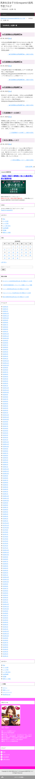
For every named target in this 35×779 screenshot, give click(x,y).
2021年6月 (5, 428)
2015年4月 (5, 595)
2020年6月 (5, 455)
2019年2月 (5, 491)
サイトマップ (6, 767)
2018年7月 (5, 507)
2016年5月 (5, 566)
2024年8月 (5, 342)
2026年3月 (5, 306)
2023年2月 (5, 383)
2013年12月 (6, 631)
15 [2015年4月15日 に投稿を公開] (13, 252)
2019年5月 (5, 484)
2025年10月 (6, 318)
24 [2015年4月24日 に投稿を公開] (21, 255)
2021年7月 (5, 426)
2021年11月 (6, 417)
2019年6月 (5, 482)
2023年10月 (6, 365)
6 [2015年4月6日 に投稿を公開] (4, 249)
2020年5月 (5, 457)
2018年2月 (5, 518)
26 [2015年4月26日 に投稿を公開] (30, 255)
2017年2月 (5, 545)
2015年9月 (5, 584)
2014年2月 (5, 626)
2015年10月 (6, 581)
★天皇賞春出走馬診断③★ (12, 34)
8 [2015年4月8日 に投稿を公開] (13, 249)
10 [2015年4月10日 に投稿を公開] (21, 249)
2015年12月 (6, 577)
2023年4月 (5, 378)
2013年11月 (6, 633)
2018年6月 (5, 509)
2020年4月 (5, 460)
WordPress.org (6, 694)
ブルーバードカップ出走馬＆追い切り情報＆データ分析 (17, 293)
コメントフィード (7, 692)
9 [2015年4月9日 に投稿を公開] (17, 249)
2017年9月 (5, 530)
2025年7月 (5, 324)
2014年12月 (6, 604)
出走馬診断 (5, 228)
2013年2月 (5, 654)
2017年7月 (5, 534)
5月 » (5, 262)
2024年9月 (5, 340)
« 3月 (2, 262)
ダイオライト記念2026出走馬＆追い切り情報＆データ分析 (17, 281)
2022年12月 (6, 388)
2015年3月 (5, 597)
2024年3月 (5, 354)
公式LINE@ (6, 757)
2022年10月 (6, 392)
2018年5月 (5, 512)
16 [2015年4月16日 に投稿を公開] (17, 252)
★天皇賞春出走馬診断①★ (12, 87)
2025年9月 (5, 320)
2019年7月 (5, 480)
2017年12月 (6, 523)
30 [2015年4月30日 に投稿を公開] (17, 258)
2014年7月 (5, 615)
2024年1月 (5, 358)
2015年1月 (5, 602)
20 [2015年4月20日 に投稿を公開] (4, 255)
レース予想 (5, 223)
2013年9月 (5, 638)
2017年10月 (6, 527)
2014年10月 (6, 608)
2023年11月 (6, 363)
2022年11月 (6, 390)
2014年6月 (5, 617)
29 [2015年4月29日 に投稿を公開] (13, 258)
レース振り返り (7, 225)
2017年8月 (5, 532)
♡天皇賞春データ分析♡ (11, 113)
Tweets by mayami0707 (7, 210)
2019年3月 (5, 489)
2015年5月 (5, 593)
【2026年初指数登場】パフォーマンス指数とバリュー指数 (17, 285)
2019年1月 (5, 493)
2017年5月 (5, 539)
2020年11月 (6, 444)
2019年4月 (5, 487)
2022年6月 (5, 401)
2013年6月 (5, 645)
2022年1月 (5, 412)
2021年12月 (6, 415)
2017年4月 (5, 541)
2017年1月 (5, 548)
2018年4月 (5, 514)
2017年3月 (5, 543)
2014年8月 (5, 613)
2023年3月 (5, 381)
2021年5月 (5, 430)
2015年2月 (5, 599)
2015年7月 (5, 588)
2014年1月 (5, 629)
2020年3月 (5, 462)
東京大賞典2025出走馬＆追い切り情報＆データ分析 (16, 296)
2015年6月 (5, 590)
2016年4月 (5, 568)
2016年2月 (5, 572)
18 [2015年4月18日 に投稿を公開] (26, 252)
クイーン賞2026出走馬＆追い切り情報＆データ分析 (16, 289)
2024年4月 (5, 351)
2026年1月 (5, 311)
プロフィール (6, 754)
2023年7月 (5, 372)
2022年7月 (5, 399)
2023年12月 (6, 360)
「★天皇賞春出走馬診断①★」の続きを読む (21, 105)
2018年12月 (6, 496)
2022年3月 (5, 408)
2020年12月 (6, 442)
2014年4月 (5, 622)
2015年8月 (5, 586)
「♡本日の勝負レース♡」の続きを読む (22, 160)
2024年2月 (5, 356)
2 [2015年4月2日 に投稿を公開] (17, 246)
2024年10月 (6, 338)
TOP (4, 752)
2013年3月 (5, 651)
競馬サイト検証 (7, 232)
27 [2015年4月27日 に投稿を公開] (4, 258)
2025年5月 (5, 329)
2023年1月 (5, 385)
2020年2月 (5, 464)
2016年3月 (5, 570)
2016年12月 (6, 550)
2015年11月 (6, 579)
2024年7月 (5, 345)
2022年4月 (5, 406)
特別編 (4, 230)
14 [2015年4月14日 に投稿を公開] (9, 252)
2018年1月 (5, 521)
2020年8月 (5, 451)
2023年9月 (5, 367)
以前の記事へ (29, 166)
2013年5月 (5, 647)
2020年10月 (6, 446)
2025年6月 (5, 327)
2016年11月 (6, 552)
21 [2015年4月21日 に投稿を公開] (9, 255)
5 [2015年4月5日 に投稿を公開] (30, 246)
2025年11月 (6, 315)
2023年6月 (5, 374)
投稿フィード (6, 690)
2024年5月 (5, 349)
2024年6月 (5, 347)
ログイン (5, 687)
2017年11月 (6, 525)
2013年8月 (5, 640)
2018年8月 (5, 505)
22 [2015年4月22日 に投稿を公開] (13, 255)
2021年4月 (5, 433)
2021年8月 (5, 424)
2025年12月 (6, 313)
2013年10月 (6, 636)
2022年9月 (5, 394)
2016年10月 (6, 554)
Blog (10, 38)
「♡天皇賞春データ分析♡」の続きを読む (21, 132)
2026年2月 (5, 309)
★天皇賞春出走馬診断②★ (12, 62)
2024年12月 (6, 333)
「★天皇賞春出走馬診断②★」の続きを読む (21, 79)
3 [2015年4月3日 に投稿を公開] (21, 246)
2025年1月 (5, 331)
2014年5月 (5, 620)
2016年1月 (5, 575)
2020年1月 (5, 466)
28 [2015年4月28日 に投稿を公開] (9, 258)
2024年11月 (6, 336)
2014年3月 (5, 624)
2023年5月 (5, 376)
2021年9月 (5, 421)
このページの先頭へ (19, 777)
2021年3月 (5, 435)
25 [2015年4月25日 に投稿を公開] (26, 255)
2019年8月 (5, 478)
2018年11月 (6, 498)
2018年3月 (5, 516)
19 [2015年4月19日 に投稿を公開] (30, 252)
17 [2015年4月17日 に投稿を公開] (21, 252)
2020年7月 (5, 453)
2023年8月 (5, 369)
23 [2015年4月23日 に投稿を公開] (17, 255)
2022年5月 (5, 403)
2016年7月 (5, 561)
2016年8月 (5, 559)
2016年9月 (5, 557)
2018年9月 (5, 502)
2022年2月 (5, 410)
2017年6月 (5, 536)
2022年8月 (5, 397)
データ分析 (5, 221)
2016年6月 (5, 563)
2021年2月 (5, 437)
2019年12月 (6, 469)
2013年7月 (5, 642)
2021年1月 (5, 439)
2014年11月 (6, 606)
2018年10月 (6, 500)
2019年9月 (5, 475)
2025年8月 (5, 322)
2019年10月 (6, 473)
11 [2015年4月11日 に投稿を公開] (26, 249)
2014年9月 (5, 611)
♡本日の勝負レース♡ (10, 140)
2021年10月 (6, 419)
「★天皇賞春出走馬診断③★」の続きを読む (21, 54)
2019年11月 (6, 471)
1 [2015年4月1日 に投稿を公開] (13, 246)
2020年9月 (5, 448)
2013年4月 (5, 649)
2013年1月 (5, 656)
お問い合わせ (6, 759)
